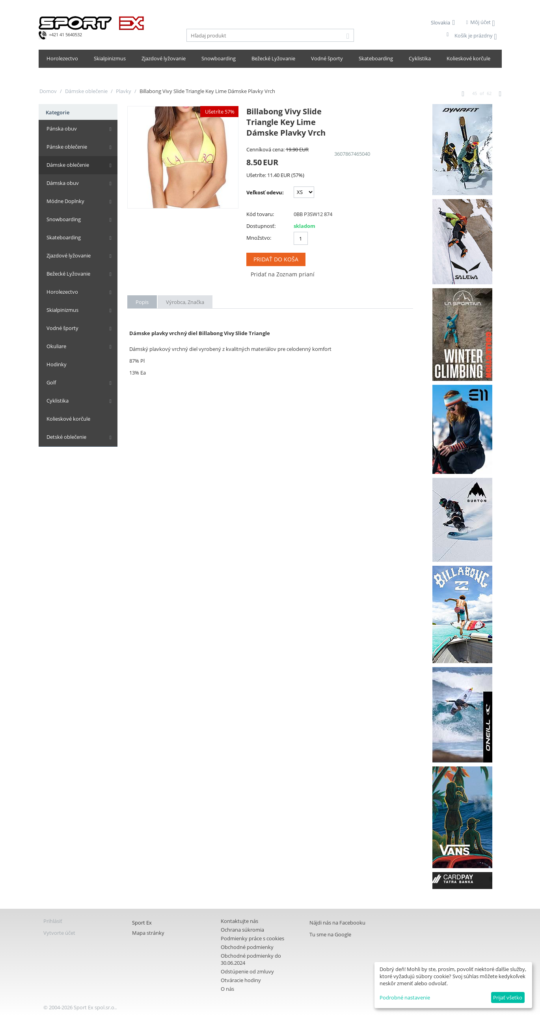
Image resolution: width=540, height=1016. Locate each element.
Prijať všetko (507, 997)
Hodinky (57, 364)
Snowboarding (218, 58)
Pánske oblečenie (67, 146)
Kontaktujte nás (239, 921)
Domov (48, 91)
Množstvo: (258, 237)
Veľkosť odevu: (265, 192)
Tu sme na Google (330, 934)
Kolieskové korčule (468, 58)
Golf (51, 382)
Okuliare (56, 346)
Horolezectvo (62, 58)
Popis (142, 302)
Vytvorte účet (59, 932)
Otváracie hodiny (241, 980)
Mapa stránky (148, 932)
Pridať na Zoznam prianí (283, 274)
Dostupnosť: (261, 225)
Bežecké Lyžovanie (273, 58)
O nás (227, 988)
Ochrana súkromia (242, 929)
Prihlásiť (52, 921)
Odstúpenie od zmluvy (247, 971)
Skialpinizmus (110, 58)
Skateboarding (376, 58)
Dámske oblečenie (86, 91)
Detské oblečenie (66, 436)
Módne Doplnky (65, 201)
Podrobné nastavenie (405, 997)
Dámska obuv (63, 182)
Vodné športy (327, 58)
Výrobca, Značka (185, 302)
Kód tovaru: (260, 214)
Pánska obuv (62, 128)
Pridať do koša (275, 259)
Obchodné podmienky (247, 947)
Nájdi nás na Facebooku (337, 922)
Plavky (123, 91)
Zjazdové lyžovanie (164, 58)
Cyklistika (420, 58)
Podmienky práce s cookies (252, 938)
